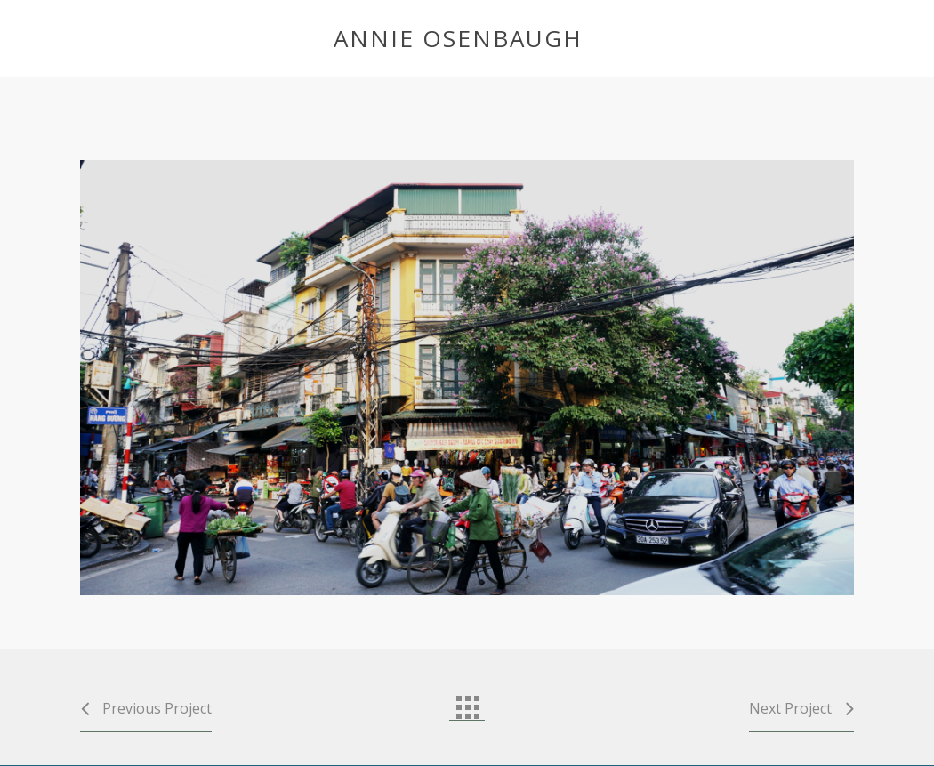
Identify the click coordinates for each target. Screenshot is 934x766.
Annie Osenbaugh (458, 38)
